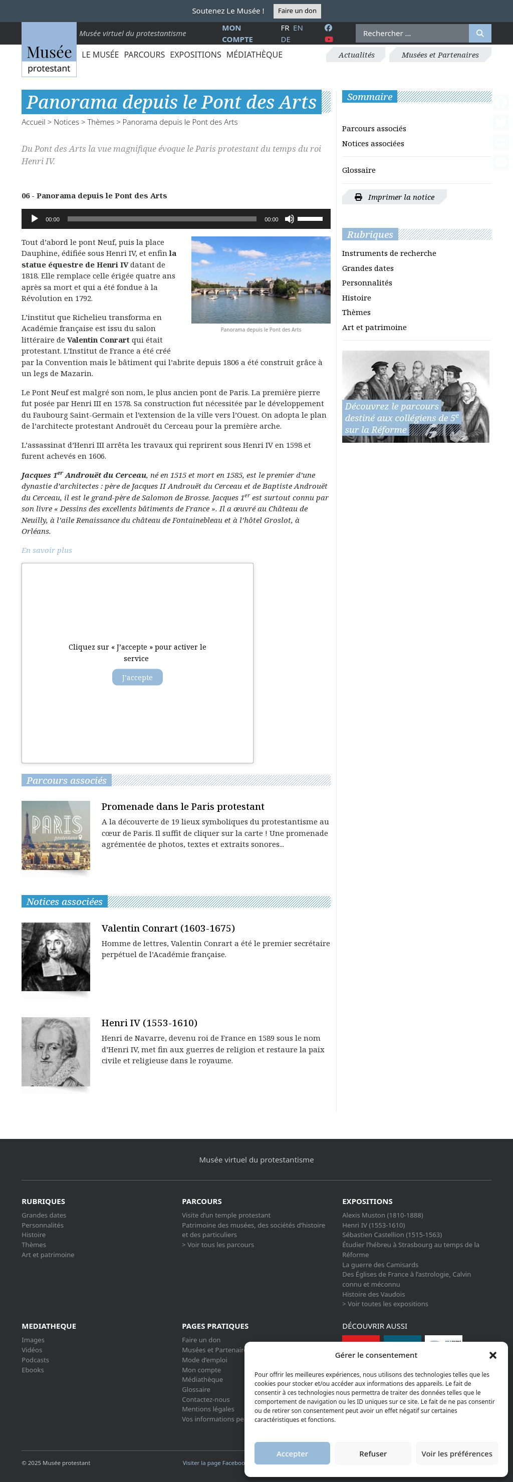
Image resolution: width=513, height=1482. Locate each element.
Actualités (357, 55)
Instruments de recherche (389, 253)
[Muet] (290, 219)
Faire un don (297, 10)
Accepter (292, 1453)
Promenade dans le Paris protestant (183, 806)
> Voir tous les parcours (218, 1244)
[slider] (162, 218)
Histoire (356, 297)
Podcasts (35, 1359)
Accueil (34, 122)
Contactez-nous (206, 1399)
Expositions (195, 54)
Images (33, 1339)
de (285, 39)
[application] (176, 219)
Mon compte (201, 1369)
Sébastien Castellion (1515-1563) (392, 1234)
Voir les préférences (457, 1453)
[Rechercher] (480, 33)
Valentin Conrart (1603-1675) (168, 928)
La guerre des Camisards (380, 1264)
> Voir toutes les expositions (385, 1303)
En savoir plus (47, 550)
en (298, 28)
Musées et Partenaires (440, 55)
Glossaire (359, 170)
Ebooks (33, 1369)
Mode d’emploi (204, 1359)
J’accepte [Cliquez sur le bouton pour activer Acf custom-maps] (137, 677)
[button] (493, 1355)
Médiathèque (254, 54)
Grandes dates (368, 268)
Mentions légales (208, 1408)
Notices (66, 122)
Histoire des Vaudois (373, 1294)
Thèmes (100, 122)
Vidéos (32, 1349)
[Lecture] (35, 219)
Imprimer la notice (394, 197)
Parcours (144, 54)
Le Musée (100, 54)
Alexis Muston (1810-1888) (382, 1215)
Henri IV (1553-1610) (149, 1022)
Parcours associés (374, 128)
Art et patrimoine (374, 327)
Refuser (373, 1453)
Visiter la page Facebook (219, 1462)
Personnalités (367, 282)
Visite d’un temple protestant (226, 1215)
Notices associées (373, 143)
